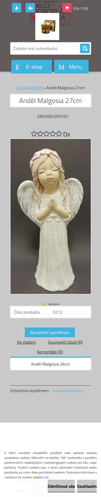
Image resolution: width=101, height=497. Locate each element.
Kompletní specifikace (49, 332)
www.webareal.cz (68, 390)
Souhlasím (87, 486)
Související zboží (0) (65, 342)
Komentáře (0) (49, 352)
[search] (85, 49)
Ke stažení (26, 342)
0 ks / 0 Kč (81, 8)
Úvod (20, 87)
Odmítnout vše (61, 486)
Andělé (35, 87)
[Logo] (47, 26)
